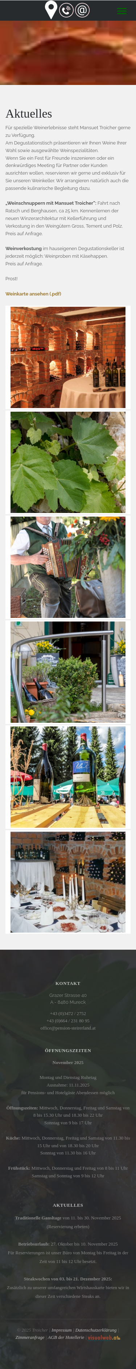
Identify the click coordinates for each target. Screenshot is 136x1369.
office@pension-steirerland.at (68, 1028)
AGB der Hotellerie (66, 1337)
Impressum (61, 1330)
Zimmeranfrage (30, 1337)
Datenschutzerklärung (96, 1330)
